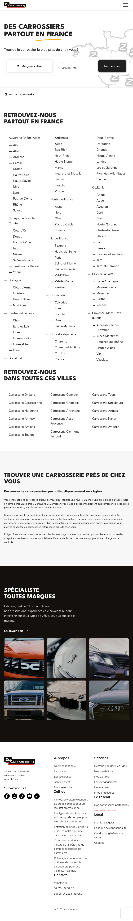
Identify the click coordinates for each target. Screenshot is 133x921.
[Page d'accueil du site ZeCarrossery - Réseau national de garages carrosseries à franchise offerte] (15, 5)
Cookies (99, 843)
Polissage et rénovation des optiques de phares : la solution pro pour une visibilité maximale (70, 864)
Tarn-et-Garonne (107, 266)
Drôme (17, 169)
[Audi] (109, 700)
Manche (60, 314)
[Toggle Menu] (125, 5)
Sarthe (100, 299)
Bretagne (15, 280)
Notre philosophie (65, 766)
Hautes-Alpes (105, 348)
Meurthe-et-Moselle (68, 173)
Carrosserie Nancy (104, 419)
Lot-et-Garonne (106, 168)
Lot (98, 242)
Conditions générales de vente (108, 835)
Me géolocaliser (29, 66)
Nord (58, 212)
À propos (61, 758)
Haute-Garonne (106, 224)
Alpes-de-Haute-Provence (107, 327)
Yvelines (60, 287)
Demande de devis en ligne (110, 766)
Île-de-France (59, 238)
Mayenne (102, 293)
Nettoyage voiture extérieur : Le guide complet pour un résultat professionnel (71, 804)
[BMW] (66, 700)
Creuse (59, 359)
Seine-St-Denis (65, 269)
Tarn (99, 260)
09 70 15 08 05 (64, 888)
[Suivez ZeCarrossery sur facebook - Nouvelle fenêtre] (7, 796)
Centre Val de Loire (21, 313)
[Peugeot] (66, 658)
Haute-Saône (22, 242)
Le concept (60, 771)
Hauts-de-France (61, 199)
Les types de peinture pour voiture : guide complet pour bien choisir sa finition (71, 817)
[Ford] (24, 700)
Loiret (17, 350)
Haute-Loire (21, 175)
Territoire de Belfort (26, 266)
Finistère (18, 293)
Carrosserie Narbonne (23, 411)
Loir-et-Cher (21, 344)
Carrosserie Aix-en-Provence (63, 421)
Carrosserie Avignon (105, 427)
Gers (99, 218)
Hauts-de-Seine (65, 251)
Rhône (17, 204)
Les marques (102, 787)
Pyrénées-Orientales (109, 254)
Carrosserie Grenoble (64, 403)
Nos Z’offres (101, 777)
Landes (101, 162)
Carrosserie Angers (105, 411)
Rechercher (112, 66)
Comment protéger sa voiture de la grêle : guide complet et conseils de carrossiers (69, 847)
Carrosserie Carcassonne (25, 403)
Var (98, 354)
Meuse (59, 179)
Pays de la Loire (102, 274)
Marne (59, 168)
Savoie (17, 210)
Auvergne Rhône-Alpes (24, 138)
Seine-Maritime (65, 326)
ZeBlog (59, 791)
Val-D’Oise (62, 275)
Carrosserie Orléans (22, 395)
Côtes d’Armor (23, 287)
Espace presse (62, 777)
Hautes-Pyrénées (107, 230)
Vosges (59, 191)
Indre (16, 332)
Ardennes (61, 138)
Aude (100, 201)
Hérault (101, 236)
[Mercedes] (109, 658)
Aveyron (102, 207)
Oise (58, 218)
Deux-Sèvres (105, 138)
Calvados (61, 302)
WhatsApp (61, 883)
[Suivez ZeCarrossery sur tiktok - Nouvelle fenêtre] (22, 796)
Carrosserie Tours (104, 395)
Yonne (17, 272)
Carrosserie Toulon (21, 435)
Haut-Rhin (62, 156)
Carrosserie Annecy (22, 419)
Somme (60, 230)
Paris (58, 257)
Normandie (57, 295)
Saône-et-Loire (23, 260)
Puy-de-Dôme (22, 198)
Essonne (60, 246)
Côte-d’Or (19, 230)
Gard (99, 212)
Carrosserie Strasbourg (107, 403)
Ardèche (18, 157)
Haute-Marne (64, 162)
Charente (61, 341)
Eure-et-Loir (21, 326)
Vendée (101, 305)
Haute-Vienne (105, 156)
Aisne (58, 207)
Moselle (60, 185)
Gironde (101, 150)
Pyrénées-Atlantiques (110, 173)
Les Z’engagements (106, 782)
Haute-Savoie (22, 181)
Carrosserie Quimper (64, 395)
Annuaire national (105, 810)
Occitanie (98, 187)
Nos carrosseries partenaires (111, 805)
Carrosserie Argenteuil (65, 411)
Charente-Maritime (67, 347)
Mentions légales (104, 822)
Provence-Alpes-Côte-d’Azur (107, 315)
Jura (15, 248)
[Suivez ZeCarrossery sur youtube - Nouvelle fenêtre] (29, 796)
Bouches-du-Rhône (109, 342)
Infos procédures (104, 793)
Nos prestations (103, 771)
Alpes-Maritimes (107, 336)
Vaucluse (102, 360)
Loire (16, 193)
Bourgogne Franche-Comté (23, 220)
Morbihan (19, 305)
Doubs (17, 236)
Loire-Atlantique (107, 281)
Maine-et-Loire (106, 287)
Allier (16, 151)
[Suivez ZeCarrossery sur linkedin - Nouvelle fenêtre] (37, 796)
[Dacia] (24, 658)
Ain (15, 145)
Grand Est (15, 358)
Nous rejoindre (63, 787)
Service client (62, 782)
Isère (16, 187)
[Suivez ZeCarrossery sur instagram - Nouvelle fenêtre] (14, 796)
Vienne (101, 179)
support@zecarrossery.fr (69, 894)
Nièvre (17, 254)
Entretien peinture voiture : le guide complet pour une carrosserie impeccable (71, 831)
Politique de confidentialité (110, 828)
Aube (58, 144)
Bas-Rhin (61, 150)
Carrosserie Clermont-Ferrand (65, 434)
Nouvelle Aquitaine (63, 334)
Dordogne (103, 144)
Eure (58, 308)
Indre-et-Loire (22, 338)
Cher (16, 320)
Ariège (100, 195)
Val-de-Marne (64, 281)
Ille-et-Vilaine (21, 299)
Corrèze (60, 353)
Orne (58, 320)
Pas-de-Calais (64, 224)
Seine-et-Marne (65, 263)
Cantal (17, 163)
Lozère (100, 248)
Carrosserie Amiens (22, 427)
